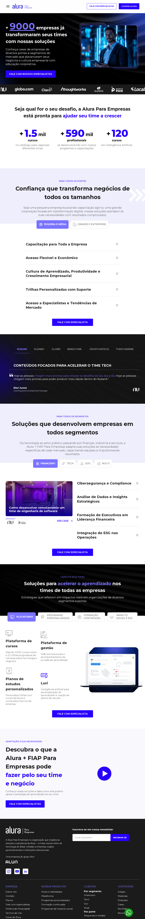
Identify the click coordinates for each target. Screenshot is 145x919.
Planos (9, 900)
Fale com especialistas (101, 6)
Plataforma (47, 896)
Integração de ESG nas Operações (97, 535)
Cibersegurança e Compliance (104, 483)
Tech (86, 899)
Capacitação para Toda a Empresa (56, 244)
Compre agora (129, 6)
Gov (86, 903)
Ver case (64, 521)
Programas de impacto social (57, 908)
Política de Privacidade (18, 908)
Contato (10, 896)
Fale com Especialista (72, 322)
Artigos (121, 891)
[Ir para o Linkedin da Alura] (25, 871)
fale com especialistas (25, 804)
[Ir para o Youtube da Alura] (17, 871)
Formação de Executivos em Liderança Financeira (102, 517)
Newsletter (124, 913)
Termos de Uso (14, 913)
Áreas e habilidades (51, 891)
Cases (121, 904)
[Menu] (8, 6)
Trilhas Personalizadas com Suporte (58, 289)
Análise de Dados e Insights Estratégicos (102, 499)
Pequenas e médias (94, 915)
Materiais (122, 896)
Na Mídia (122, 908)
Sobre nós (11, 891)
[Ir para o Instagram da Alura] (8, 871)
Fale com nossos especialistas (30, 74)
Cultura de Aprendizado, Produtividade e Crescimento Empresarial (63, 273)
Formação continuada (53, 904)
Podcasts (123, 900)
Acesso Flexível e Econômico (52, 258)
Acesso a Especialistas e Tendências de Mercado (61, 305)
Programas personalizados (55, 900)
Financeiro (89, 895)
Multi (86, 908)
